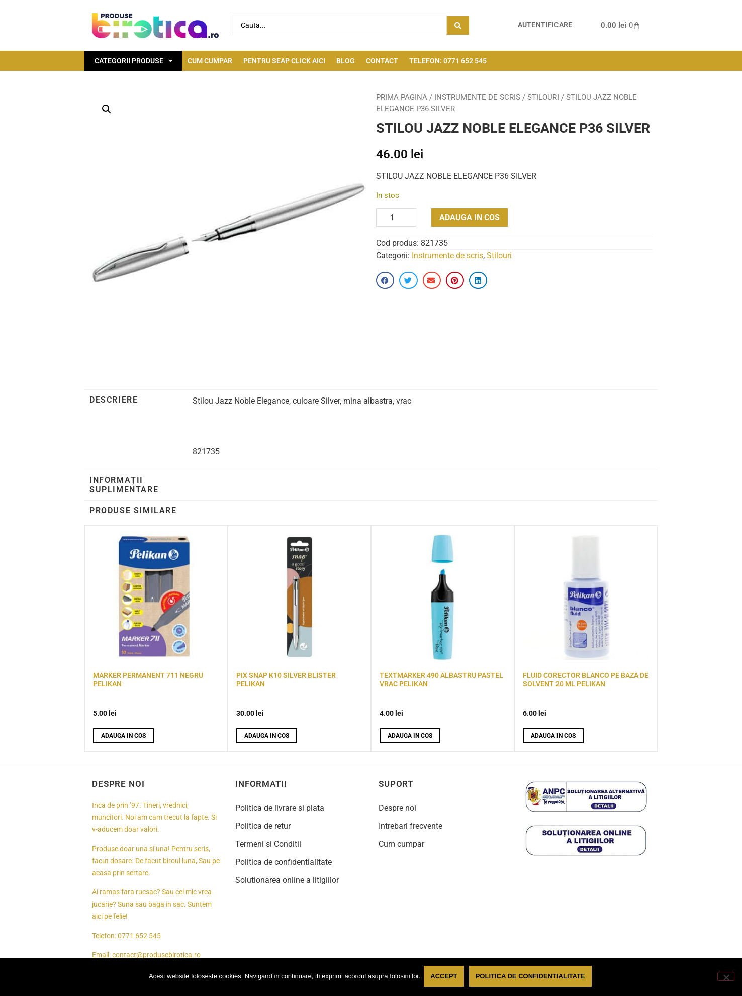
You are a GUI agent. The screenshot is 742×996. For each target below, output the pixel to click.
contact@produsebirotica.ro (156, 955)
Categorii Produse (134, 60)
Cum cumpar (210, 61)
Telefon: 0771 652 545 (448, 61)
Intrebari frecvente (410, 826)
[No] (725, 977)
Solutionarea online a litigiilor (287, 880)
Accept (445, 977)
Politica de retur (263, 826)
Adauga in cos (469, 217)
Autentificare (545, 25)
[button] (107, 109)
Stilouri (543, 97)
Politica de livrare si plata (279, 808)
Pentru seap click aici (284, 61)
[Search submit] (458, 25)
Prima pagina (401, 97)
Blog (345, 61)
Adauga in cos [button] (123, 735)
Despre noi (397, 808)
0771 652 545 (139, 936)
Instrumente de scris (477, 97)
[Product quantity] (396, 217)
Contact (382, 61)
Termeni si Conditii (268, 844)
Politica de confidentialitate (283, 862)
